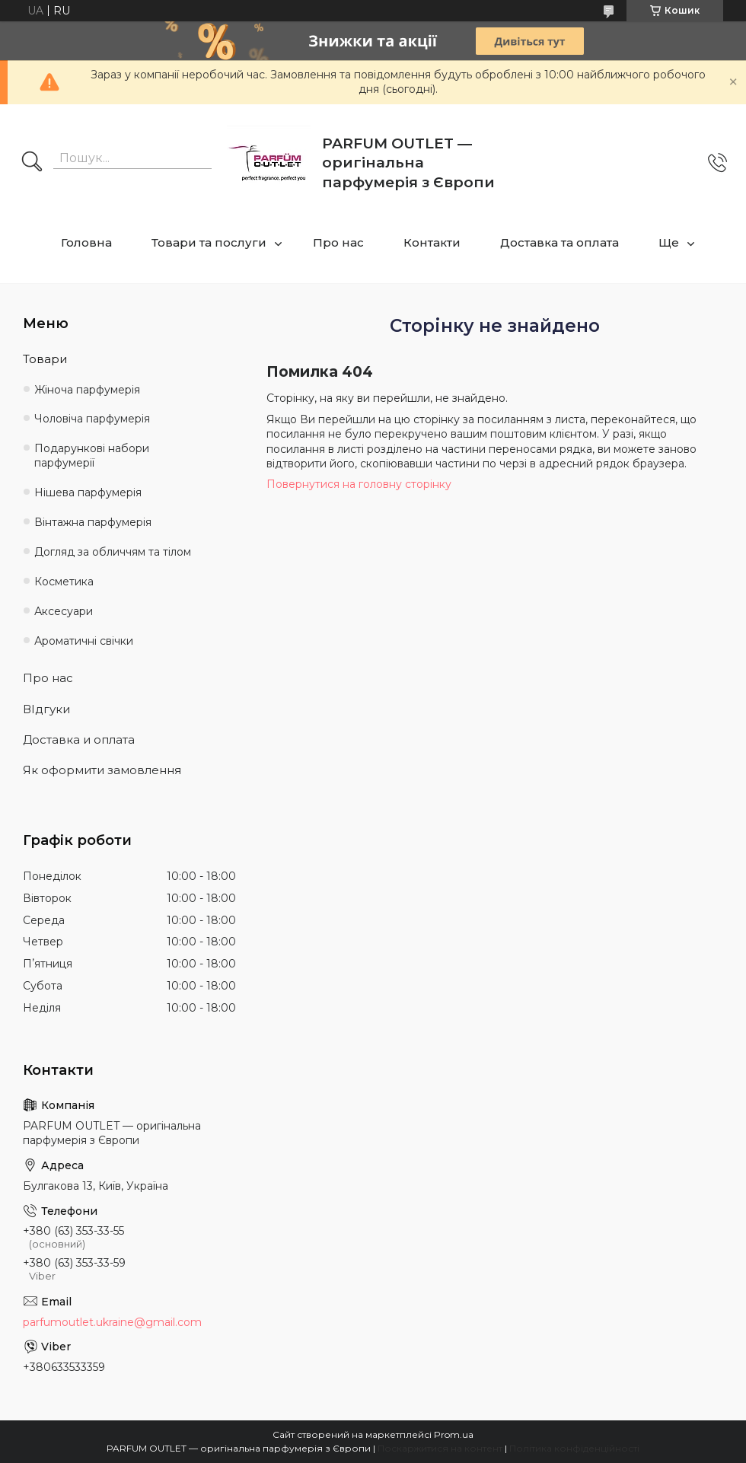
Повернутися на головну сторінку (358, 484)
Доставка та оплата (559, 242)
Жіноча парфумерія (87, 390)
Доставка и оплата (79, 739)
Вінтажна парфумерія (92, 522)
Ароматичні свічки (83, 641)
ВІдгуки (46, 709)
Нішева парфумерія (88, 492)
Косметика (64, 581)
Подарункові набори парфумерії (91, 455)
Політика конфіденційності (574, 1448)
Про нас (338, 242)
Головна (86, 242)
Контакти (432, 242)
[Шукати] (32, 162)
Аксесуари (63, 611)
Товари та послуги (208, 242)
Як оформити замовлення (102, 770)
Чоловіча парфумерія (92, 419)
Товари (45, 359)
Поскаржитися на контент (440, 1448)
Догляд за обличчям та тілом (112, 552)
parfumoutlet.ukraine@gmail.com (112, 1322)
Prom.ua (453, 1434)
